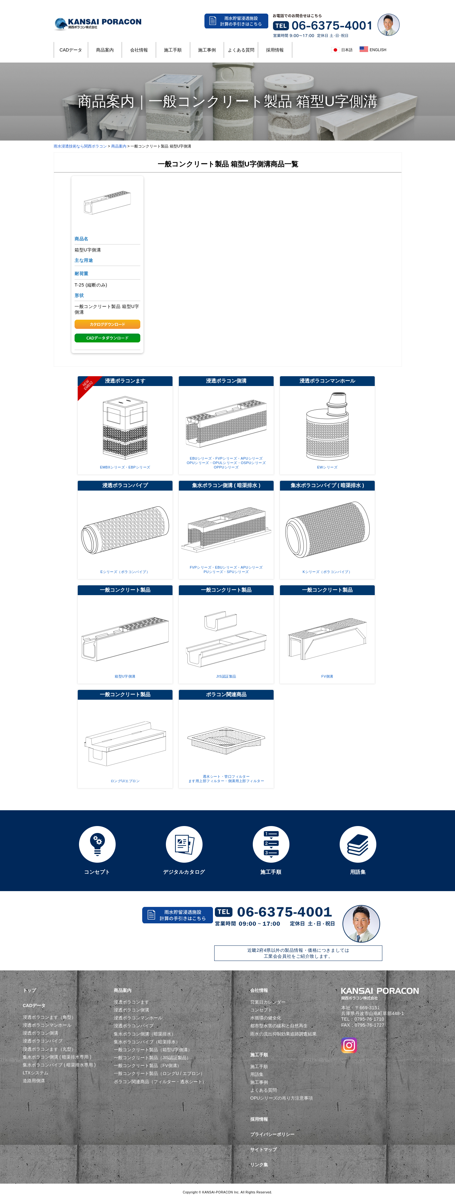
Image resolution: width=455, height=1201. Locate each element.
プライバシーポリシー (272, 1134)
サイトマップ (263, 1149)
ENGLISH (373, 49)
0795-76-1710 (369, 1019)
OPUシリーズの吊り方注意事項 (281, 1098)
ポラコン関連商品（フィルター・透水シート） (160, 1081)
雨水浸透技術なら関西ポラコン (80, 146)
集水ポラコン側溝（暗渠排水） (145, 1033)
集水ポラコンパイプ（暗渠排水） (147, 1041)
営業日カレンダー (268, 1002)
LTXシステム (35, 1072)
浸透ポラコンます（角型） (49, 1017)
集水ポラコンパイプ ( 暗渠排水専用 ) (59, 1064)
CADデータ (71, 49)
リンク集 (259, 1164)
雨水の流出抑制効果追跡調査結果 (283, 1033)
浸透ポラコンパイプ (43, 1040)
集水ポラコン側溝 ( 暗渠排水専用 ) (57, 1056)
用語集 (257, 1074)
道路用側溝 (34, 1080)
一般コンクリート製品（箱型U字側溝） (153, 1049)
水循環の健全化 (265, 1017)
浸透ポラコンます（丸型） (49, 1049)
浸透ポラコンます (131, 1002)
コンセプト (261, 1009)
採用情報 (275, 49)
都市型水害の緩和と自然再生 (279, 1025)
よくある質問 (241, 49)
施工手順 (173, 49)
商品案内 (105, 49)
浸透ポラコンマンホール (47, 1025)
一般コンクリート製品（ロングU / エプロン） (159, 1073)
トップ (29, 990)
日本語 (342, 50)
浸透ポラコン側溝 (40, 1032)
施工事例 (207, 49)
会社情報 (139, 49)
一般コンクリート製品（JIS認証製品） (152, 1057)
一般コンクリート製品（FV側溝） (147, 1065)
